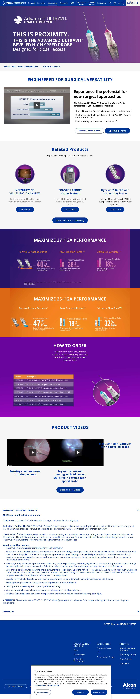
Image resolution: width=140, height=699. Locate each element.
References (8, 611)
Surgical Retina (103, 644)
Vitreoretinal (52, 3)
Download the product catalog (70, 220)
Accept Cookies (99, 692)
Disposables (79, 655)
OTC (72, 3)
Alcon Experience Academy (127, 649)
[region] (71, 682)
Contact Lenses (92, 3)
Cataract (31, 3)
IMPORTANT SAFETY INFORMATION (21, 66)
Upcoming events (117, 130)
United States (17, 686)
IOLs (75, 650)
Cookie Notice (39, 685)
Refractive (41, 3)
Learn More (24, 209)
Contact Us (125, 664)
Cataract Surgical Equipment (81, 645)
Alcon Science (126, 659)
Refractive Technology (78, 660)
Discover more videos (89, 130)
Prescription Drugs (81, 3)
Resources (101, 3)
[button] (114, 3)
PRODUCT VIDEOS (51, 66)
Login (119, 3)
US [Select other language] (123, 3)
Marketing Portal (128, 655)
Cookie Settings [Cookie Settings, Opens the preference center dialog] (43, 692)
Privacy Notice (53, 685)
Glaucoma (64, 3)
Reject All (80, 692)
